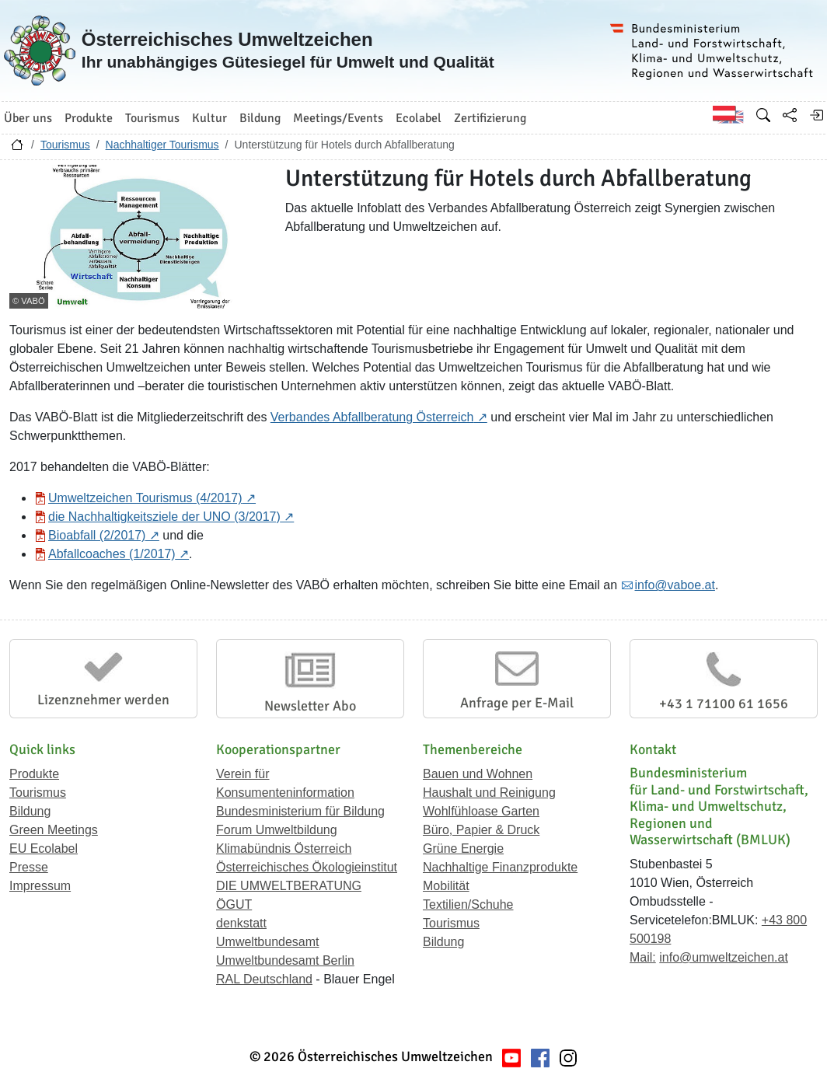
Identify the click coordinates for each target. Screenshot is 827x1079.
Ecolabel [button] (418, 118)
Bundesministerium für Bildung (300, 811)
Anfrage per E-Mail (517, 702)
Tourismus (65, 144)
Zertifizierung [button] (490, 118)
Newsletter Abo (310, 705)
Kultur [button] (209, 118)
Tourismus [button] (152, 118)
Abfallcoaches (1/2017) (112, 553)
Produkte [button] (89, 118)
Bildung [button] (260, 118)
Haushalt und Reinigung (489, 792)
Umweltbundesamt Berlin (285, 960)
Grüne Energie (463, 848)
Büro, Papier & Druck (481, 829)
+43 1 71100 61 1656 (723, 703)
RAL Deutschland (264, 979)
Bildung (30, 811)
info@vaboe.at (675, 585)
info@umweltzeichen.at (723, 957)
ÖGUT (234, 904)
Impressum (40, 885)
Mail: (643, 957)
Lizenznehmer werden (103, 699)
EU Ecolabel (43, 848)
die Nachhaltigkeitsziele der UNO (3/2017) (164, 516)
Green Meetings (53, 829)
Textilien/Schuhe (468, 904)
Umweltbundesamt (267, 941)
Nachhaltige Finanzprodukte (500, 867)
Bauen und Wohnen (477, 773)
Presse (28, 867)
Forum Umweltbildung (276, 829)
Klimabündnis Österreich (283, 848)
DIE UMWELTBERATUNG (288, 885)
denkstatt (241, 923)
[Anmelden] (816, 115)
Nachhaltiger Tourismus (162, 144)
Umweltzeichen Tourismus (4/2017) (145, 498)
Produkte (34, 773)
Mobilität (446, 885)
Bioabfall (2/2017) (96, 535)
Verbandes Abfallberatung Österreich (372, 417)
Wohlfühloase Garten (481, 811)
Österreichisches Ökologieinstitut (306, 867)
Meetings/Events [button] (338, 118)
